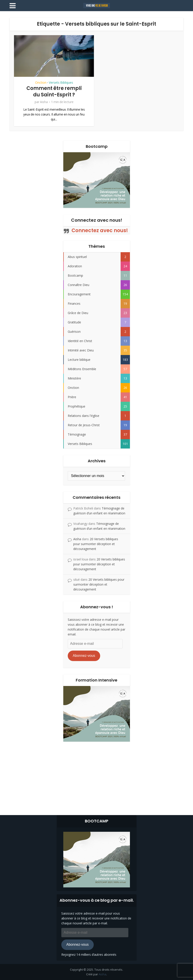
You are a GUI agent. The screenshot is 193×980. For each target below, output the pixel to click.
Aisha (44, 102)
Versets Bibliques (61, 82)
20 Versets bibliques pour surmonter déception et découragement (95, 544)
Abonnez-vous (84, 655)
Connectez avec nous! (96, 220)
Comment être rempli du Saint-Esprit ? (54, 91)
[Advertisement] (96, 777)
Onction (40, 82)
